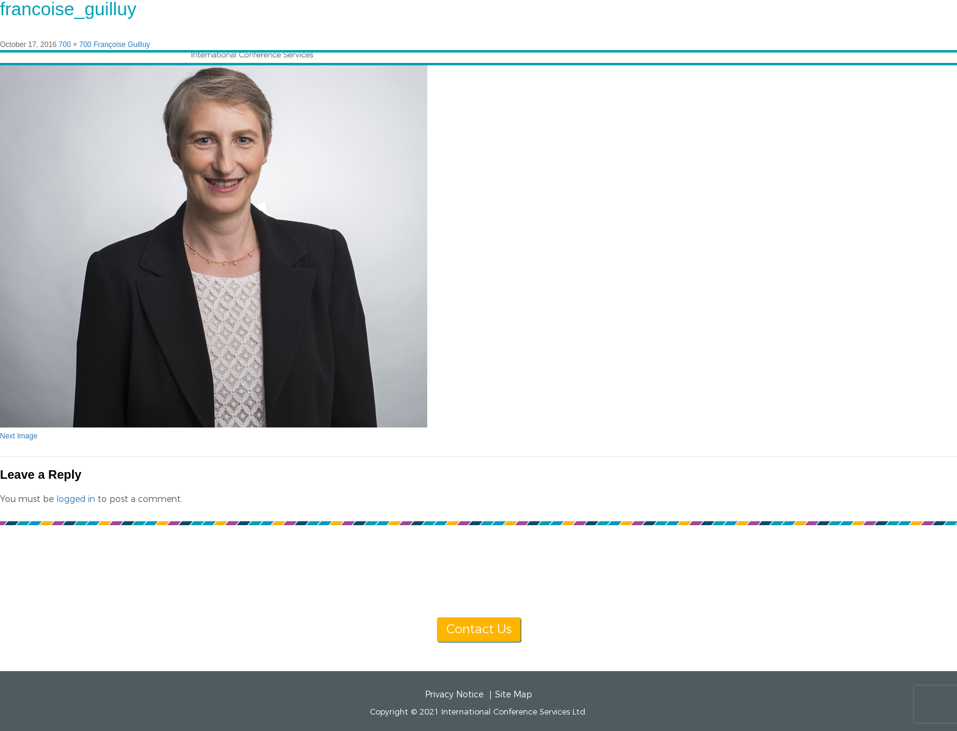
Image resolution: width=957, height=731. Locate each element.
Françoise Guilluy (121, 44)
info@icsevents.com (635, 572)
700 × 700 (75, 44)
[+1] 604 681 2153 (507, 572)
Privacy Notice (454, 695)
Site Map (513, 695)
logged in (75, 499)
